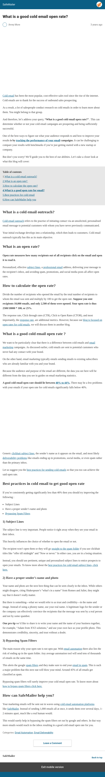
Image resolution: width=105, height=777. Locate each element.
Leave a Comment (52, 743)
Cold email (8, 95)
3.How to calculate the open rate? (20, 185)
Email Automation (24, 732)
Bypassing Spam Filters (17, 513)
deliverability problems (15, 458)
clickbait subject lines (23, 453)
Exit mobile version (52, 767)
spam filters (32, 665)
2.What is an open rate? (15, 181)
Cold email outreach (13, 221)
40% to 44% (63, 382)
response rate (27, 320)
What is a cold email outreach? (21, 176)
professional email (53, 267)
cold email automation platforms (77, 704)
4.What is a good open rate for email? (24, 190)
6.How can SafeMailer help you (19, 199)
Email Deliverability (43, 732)
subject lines (33, 267)
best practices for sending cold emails (46, 469)
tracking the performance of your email (38, 140)
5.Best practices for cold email (19, 195)
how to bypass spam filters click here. (22, 686)
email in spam (80, 665)
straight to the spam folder (65, 548)
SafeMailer (13, 708)
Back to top (97, 757)
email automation (73, 648)
